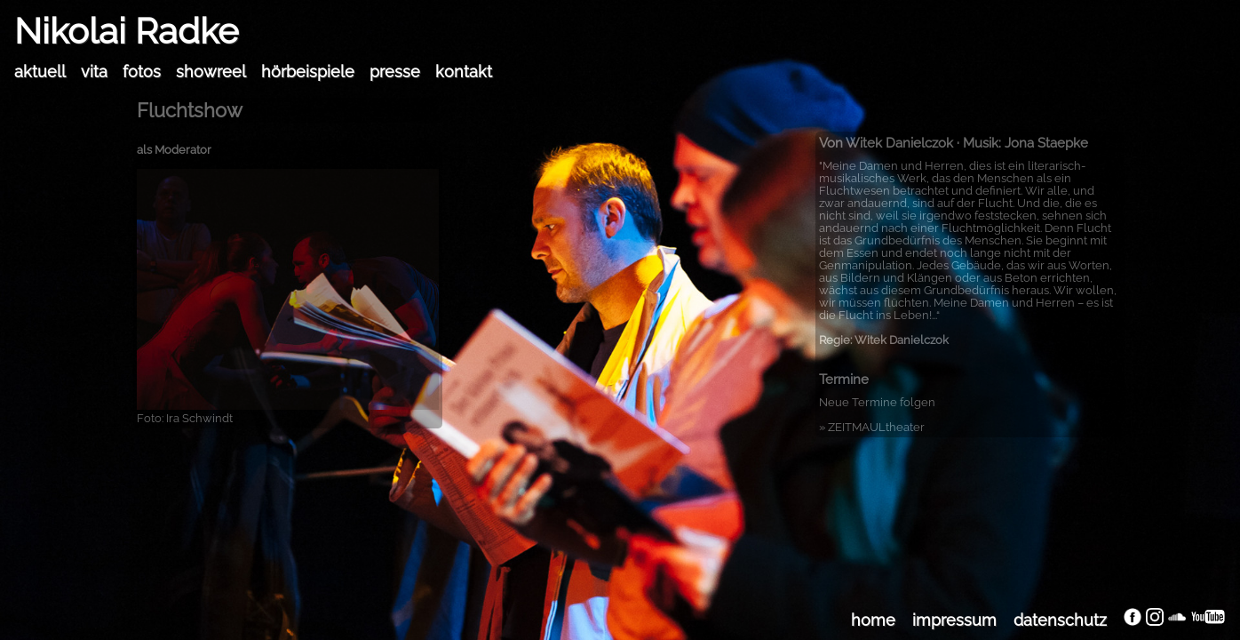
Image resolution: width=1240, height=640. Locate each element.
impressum (954, 620)
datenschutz (1060, 620)
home (873, 620)
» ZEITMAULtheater (872, 427)
